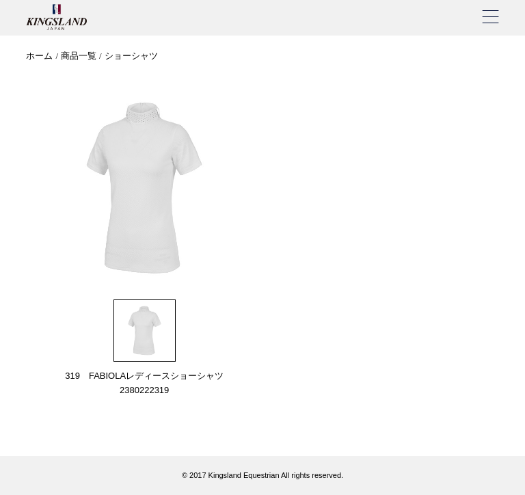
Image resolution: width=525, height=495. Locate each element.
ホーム (39, 56)
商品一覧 (78, 56)
